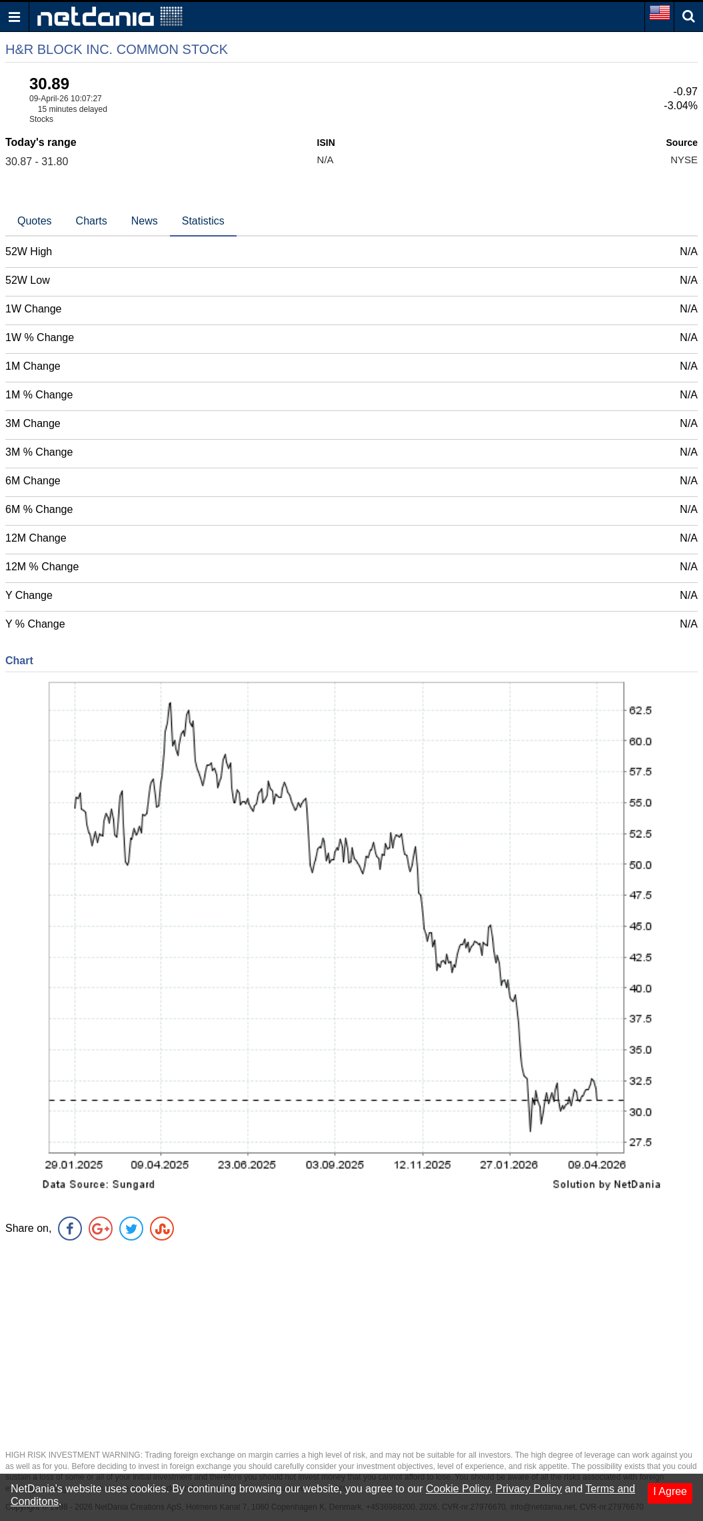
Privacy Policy (529, 1488)
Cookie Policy (458, 1488)
